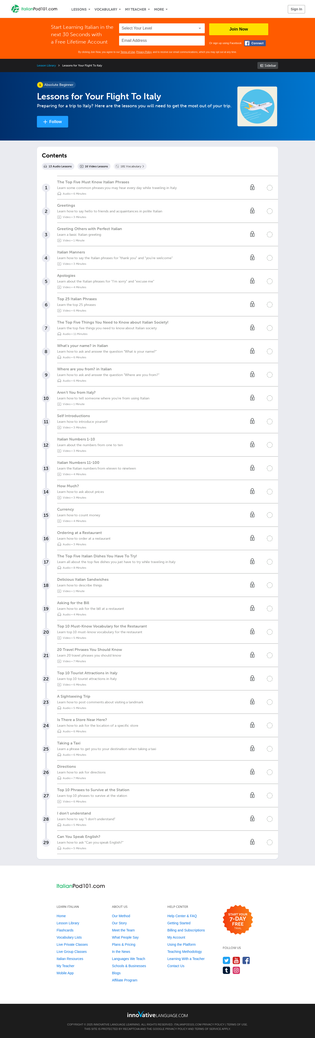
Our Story (119, 923)
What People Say (125, 937)
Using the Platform (181, 944)
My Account (176, 937)
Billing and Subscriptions (186, 930)
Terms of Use (127, 52)
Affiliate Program (124, 980)
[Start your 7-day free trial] (238, 920)
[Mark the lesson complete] (270, 188)
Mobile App (65, 973)
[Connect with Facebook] (255, 43)
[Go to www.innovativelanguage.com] (157, 1014)
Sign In (296, 9)
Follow (55, 122)
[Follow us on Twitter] (226, 960)
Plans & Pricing (123, 944)
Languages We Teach (128, 959)
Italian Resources (70, 959)
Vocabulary (105, 9)
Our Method (121, 916)
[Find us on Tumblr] (226, 970)
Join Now (238, 29)
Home (61, 916)
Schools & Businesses (129, 966)
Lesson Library (46, 65)
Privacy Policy (144, 52)
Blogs (116, 973)
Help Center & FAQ (182, 916)
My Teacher (135, 9)
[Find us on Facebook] (246, 960)
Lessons (79, 9)
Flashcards (65, 930)
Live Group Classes (72, 952)
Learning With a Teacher (186, 959)
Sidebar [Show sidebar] (270, 65)
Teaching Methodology (184, 952)
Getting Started (178, 923)
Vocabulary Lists (69, 937)
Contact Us (175, 966)
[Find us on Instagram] (236, 970)
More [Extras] (159, 9)
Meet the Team (123, 930)
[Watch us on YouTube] (236, 960)
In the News (121, 952)
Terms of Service (208, 1028)
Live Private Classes (72, 944)
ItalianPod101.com (188, 1024)
